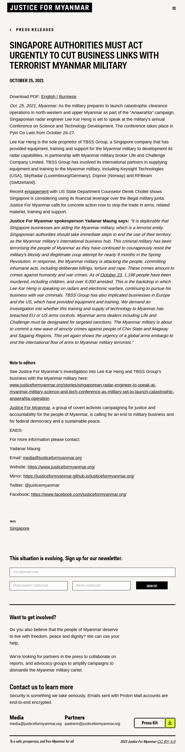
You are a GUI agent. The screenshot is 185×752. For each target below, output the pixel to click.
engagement (37, 191)
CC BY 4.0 (166, 741)
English (49, 96)
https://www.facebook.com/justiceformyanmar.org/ (78, 494)
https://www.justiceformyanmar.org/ (61, 467)
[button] (174, 8)
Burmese (67, 96)
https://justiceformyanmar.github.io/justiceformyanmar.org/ (78, 476)
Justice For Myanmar (30, 407)
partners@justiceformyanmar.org (92, 724)
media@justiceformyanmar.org (52, 457)
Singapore (19, 528)
